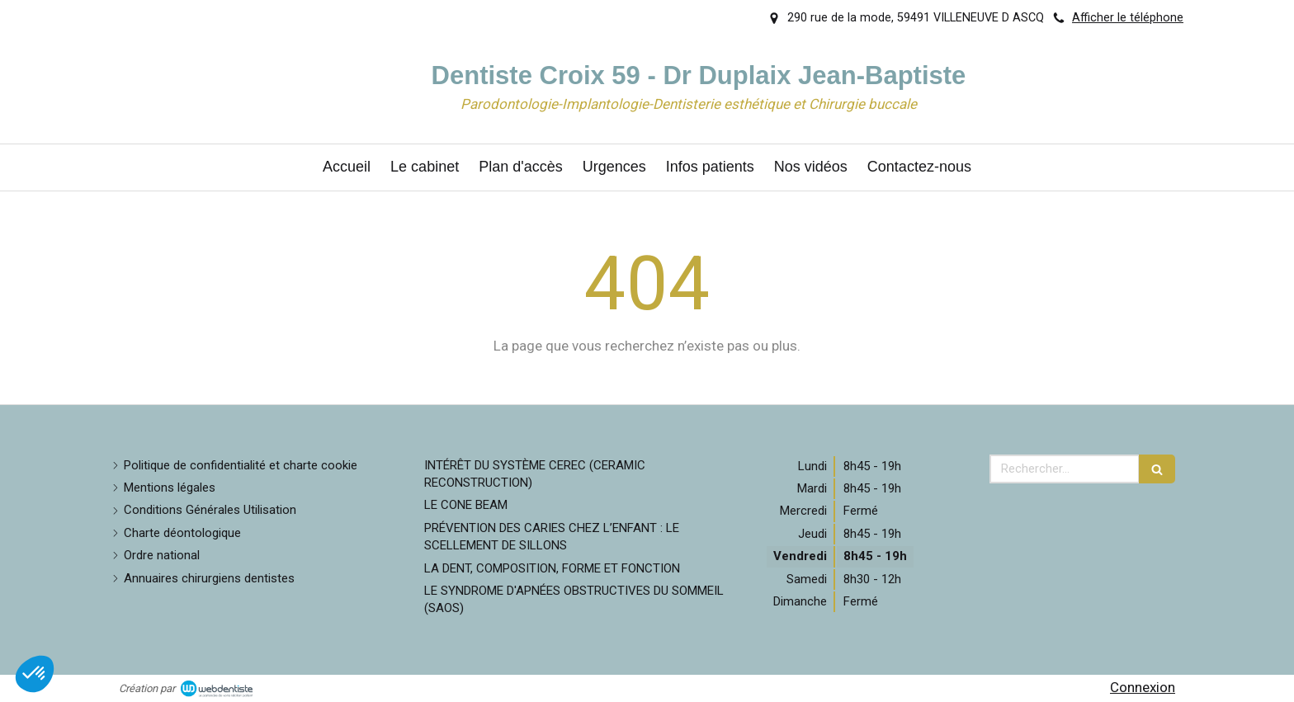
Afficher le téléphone (1127, 18)
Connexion (1142, 687)
